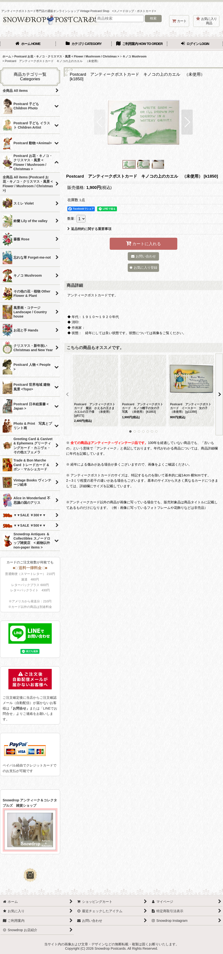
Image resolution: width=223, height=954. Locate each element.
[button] (99, 122)
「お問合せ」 (19, 708)
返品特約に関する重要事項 (89, 229)
